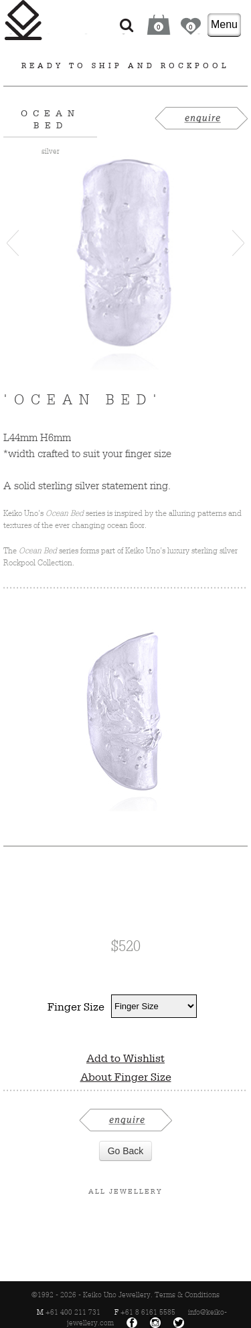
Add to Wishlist (125, 1058)
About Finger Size (125, 1076)
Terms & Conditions (187, 1294)
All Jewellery (125, 1191)
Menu (224, 24)
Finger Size (76, 1006)
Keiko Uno (23, 20)
